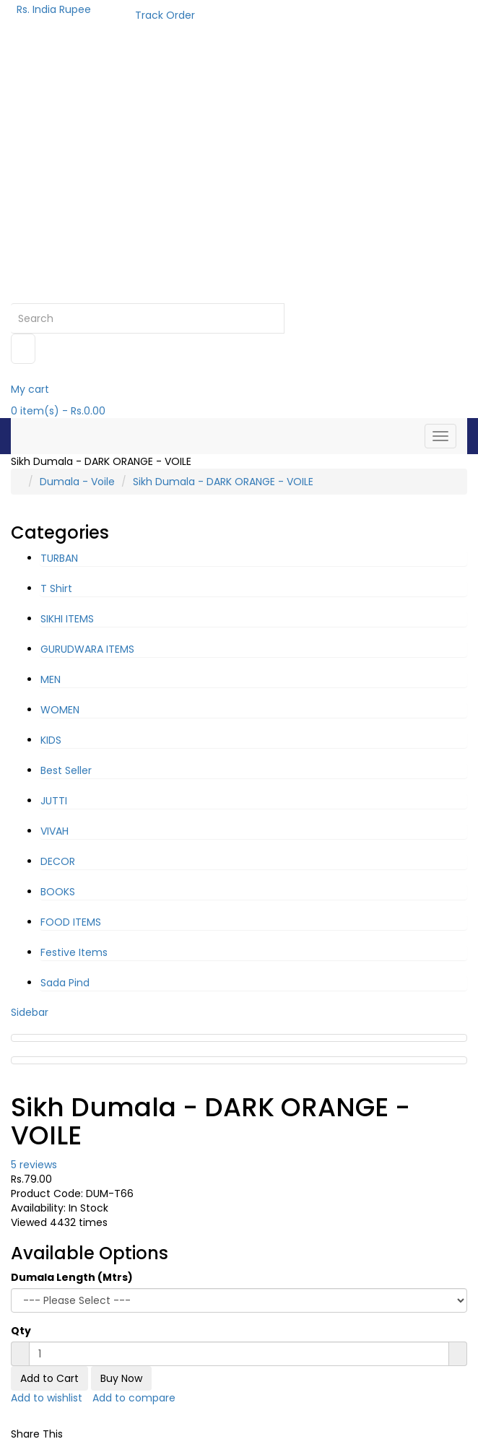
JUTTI (53, 801)
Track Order (165, 15)
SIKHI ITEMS (67, 619)
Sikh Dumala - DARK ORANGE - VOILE (223, 481)
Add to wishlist (46, 1398)
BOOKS (57, 891)
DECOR (57, 861)
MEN (50, 679)
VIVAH (54, 831)
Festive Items (74, 952)
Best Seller (66, 770)
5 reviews (34, 1164)
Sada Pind (65, 982)
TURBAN (59, 558)
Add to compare (133, 1398)
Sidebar (29, 1012)
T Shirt (56, 588)
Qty (21, 1330)
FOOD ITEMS (70, 922)
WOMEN (59, 710)
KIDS (50, 740)
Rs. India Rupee (57, 9)
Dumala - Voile (77, 481)
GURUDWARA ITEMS (87, 649)
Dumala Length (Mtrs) (72, 1277)
